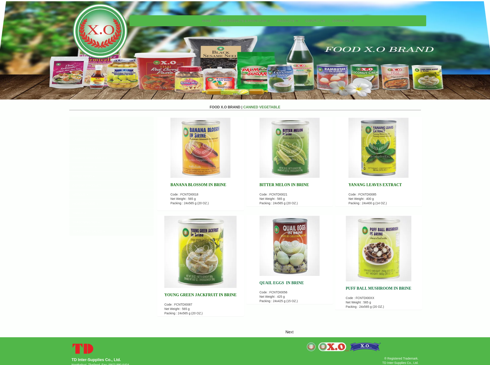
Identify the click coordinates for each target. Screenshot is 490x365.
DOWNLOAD (343, 20)
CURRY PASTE (85, 167)
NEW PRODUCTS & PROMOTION (244, 20)
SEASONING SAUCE (89, 231)
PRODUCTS (287, 20)
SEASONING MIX (86, 222)
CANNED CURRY (85, 139)
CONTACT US (315, 20)
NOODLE (80, 194)
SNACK (79, 213)
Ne (288, 332)
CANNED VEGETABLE (90, 158)
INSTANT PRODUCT (87, 185)
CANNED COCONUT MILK (91, 130)
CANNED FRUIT (85, 148)
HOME (206, 20)
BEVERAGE (81, 121)
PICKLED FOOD (85, 204)
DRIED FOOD (84, 176)
